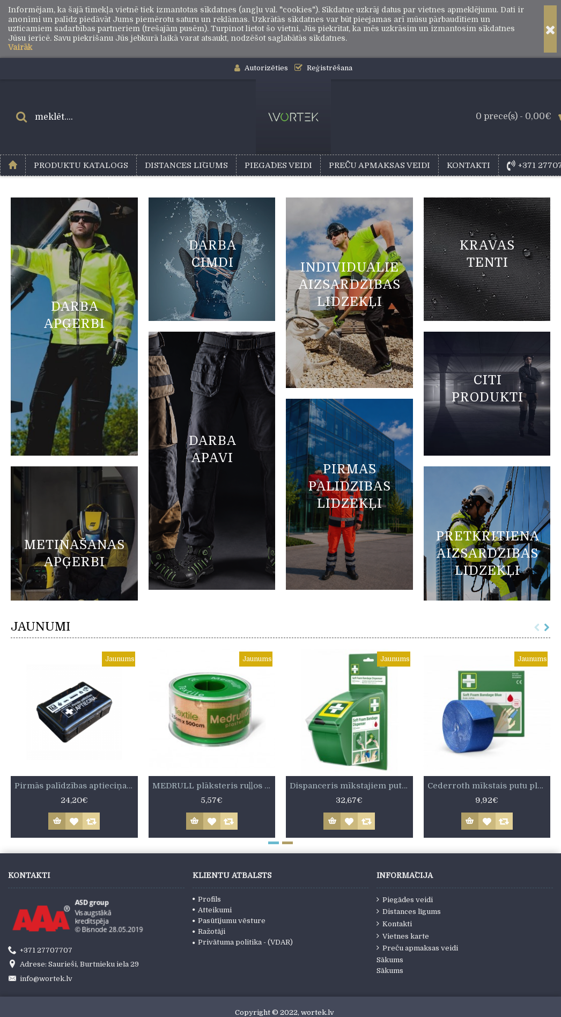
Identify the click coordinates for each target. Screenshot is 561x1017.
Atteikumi (212, 910)
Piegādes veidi (405, 899)
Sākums (390, 960)
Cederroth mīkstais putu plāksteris (489, 786)
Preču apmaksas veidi (417, 947)
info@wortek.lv (40, 979)
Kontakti (394, 923)
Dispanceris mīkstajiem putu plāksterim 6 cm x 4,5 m (351, 786)
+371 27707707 (40, 950)
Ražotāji (209, 931)
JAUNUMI (40, 626)
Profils (207, 899)
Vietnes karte (403, 936)
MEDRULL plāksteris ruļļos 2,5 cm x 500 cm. (214, 786)
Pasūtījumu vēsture (229, 921)
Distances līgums (409, 911)
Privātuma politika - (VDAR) (243, 942)
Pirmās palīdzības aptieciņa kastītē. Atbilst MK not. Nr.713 (76, 786)
